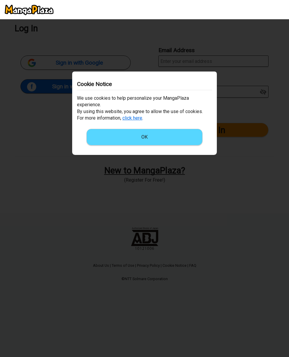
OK (144, 137)
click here (132, 118)
